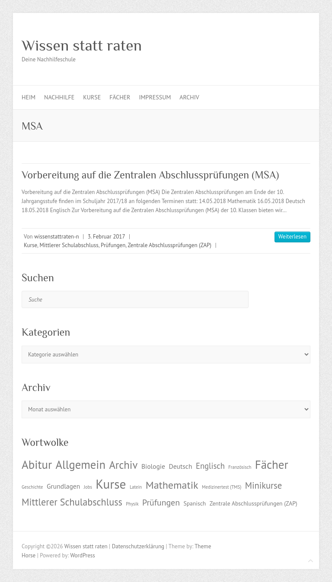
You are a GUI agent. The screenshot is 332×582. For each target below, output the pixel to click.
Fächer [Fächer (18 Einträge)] (271, 464)
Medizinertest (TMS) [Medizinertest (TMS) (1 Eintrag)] (221, 487)
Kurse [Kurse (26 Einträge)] (111, 484)
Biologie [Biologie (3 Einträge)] (153, 466)
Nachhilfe (59, 97)
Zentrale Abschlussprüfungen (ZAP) (169, 245)
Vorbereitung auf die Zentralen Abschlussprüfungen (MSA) (150, 175)
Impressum (155, 97)
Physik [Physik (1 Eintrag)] (132, 504)
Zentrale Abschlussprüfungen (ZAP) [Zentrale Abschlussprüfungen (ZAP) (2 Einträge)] (253, 503)
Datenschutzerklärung (138, 546)
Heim (28, 97)
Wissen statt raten (82, 45)
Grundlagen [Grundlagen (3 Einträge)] (63, 486)
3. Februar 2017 (106, 236)
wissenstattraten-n (56, 236)
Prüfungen (113, 245)
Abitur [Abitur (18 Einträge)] (37, 464)
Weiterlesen (292, 236)
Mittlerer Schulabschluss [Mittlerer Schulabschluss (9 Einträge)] (72, 502)
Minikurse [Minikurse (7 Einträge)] (263, 485)
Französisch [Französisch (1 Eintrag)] (239, 467)
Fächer (119, 97)
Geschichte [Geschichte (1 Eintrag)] (32, 487)
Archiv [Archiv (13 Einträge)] (123, 465)
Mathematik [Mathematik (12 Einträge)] (172, 485)
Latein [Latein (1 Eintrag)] (136, 487)
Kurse (92, 97)
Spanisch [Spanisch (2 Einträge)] (194, 503)
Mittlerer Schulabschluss (68, 245)
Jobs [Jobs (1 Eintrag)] (88, 487)
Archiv (189, 97)
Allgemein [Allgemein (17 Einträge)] (80, 464)
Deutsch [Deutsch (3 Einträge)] (180, 466)
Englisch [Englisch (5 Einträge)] (210, 466)
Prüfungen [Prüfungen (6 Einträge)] (161, 502)
